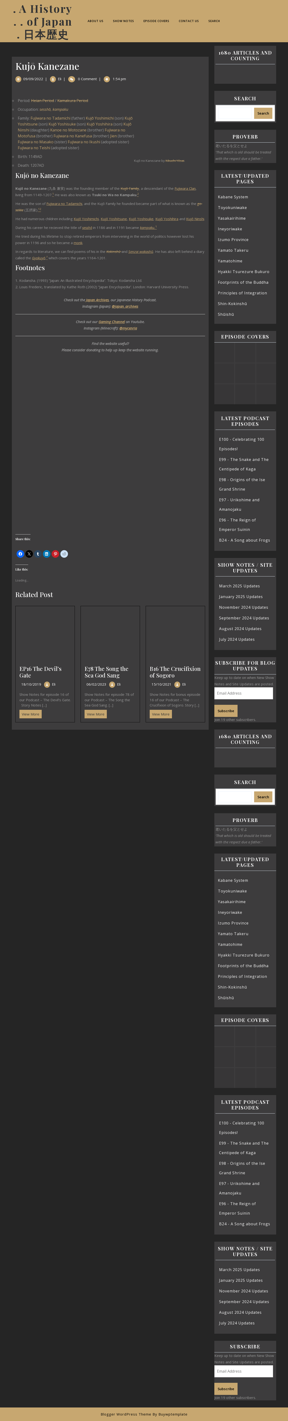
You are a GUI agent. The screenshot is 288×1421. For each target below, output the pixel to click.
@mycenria (128, 328)
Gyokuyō (38, 257)
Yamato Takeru (233, 250)
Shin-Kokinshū (232, 303)
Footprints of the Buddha (243, 282)
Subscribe (226, 710)
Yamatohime (230, 261)
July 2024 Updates (237, 639)
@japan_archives (125, 306)
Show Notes (123, 21)
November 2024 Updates (243, 607)
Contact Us (189, 21)
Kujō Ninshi (195, 218)
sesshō (87, 227)
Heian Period (42, 100)
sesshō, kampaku (54, 109)
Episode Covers (156, 21)
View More (29, 713)
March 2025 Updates (239, 586)
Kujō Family (130, 188)
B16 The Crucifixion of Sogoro (175, 672)
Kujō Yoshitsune (114, 218)
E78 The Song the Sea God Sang (106, 672)
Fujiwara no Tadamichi (50, 118)
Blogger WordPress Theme (126, 1414)
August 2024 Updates (240, 628)
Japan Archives (97, 299)
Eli (59, 78)
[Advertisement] (110, 765)
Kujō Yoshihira (99, 124)
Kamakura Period (72, 100)
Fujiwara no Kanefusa (73, 136)
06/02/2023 (96, 684)
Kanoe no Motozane (68, 130)
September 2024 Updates (244, 618)
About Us (96, 21)
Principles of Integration (242, 293)
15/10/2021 (161, 684)
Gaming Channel (112, 321)
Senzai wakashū (140, 251)
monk (78, 242)
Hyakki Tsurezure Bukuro (244, 271)
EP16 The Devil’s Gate (40, 672)
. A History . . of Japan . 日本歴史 (42, 21)
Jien (113, 136)
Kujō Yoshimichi (100, 118)
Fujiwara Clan (185, 188)
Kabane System (233, 197)
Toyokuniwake (232, 207)
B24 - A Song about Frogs (244, 540)
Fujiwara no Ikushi (84, 141)
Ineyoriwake (230, 229)
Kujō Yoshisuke (62, 124)
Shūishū (226, 314)
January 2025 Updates (241, 596)
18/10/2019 (31, 684)
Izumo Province (233, 239)
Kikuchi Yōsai (175, 160)
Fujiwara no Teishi (34, 147)
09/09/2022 (33, 78)
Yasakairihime (232, 218)
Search (214, 21)
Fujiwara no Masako (36, 141)
